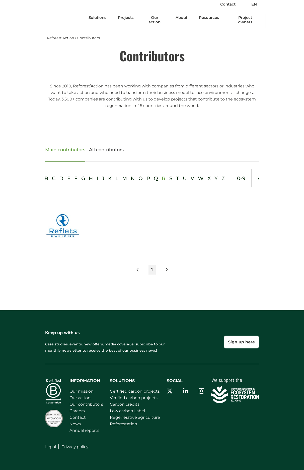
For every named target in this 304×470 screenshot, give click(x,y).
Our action (80, 397)
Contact (228, 4)
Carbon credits (124, 404)
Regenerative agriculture (135, 417)
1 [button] (152, 269)
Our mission (81, 391)
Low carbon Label (127, 410)
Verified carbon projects (134, 397)
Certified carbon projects (135, 391)
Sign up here (241, 342)
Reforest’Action (60, 38)
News (75, 424)
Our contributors (86, 404)
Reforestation (123, 424)
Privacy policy (75, 446)
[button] (142, 270)
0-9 (241, 178)
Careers (77, 410)
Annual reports (84, 430)
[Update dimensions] (97, 19)
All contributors (106, 149)
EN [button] (258, 4)
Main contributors (65, 149)
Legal (50, 446)
